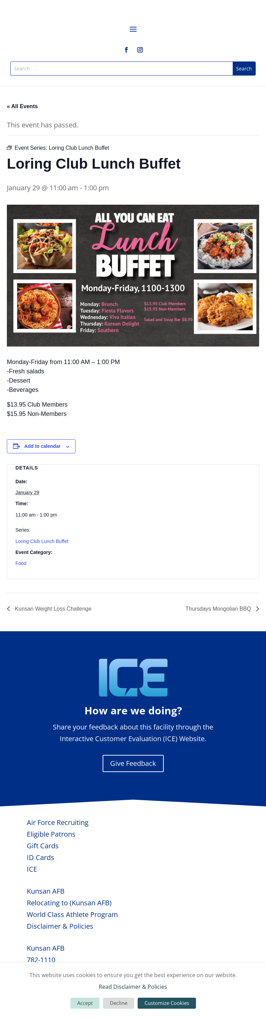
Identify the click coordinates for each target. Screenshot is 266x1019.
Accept (85, 1002)
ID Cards (40, 857)
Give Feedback (133, 763)
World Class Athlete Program (72, 914)
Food (20, 563)
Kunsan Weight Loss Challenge (52, 609)
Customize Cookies (166, 1002)
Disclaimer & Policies (60, 926)
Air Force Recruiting (58, 822)
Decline (118, 1002)
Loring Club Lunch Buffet (41, 541)
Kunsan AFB (46, 891)
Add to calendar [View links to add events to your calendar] (42, 446)
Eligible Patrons (51, 834)
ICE (32, 869)
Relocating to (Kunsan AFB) (69, 902)
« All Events (22, 106)
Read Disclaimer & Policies (133, 986)
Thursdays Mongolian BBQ (219, 609)
